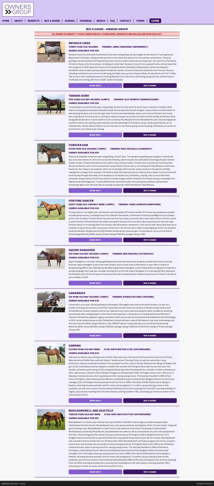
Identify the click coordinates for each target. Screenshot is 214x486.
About (18, 20)
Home (5, 20)
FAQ (112, 20)
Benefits (33, 20)
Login (155, 20)
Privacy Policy (205, 483)
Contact (125, 20)
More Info (95, 85)
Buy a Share (52, 20)
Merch (101, 20)
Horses (70, 20)
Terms (140, 20)
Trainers (86, 20)
